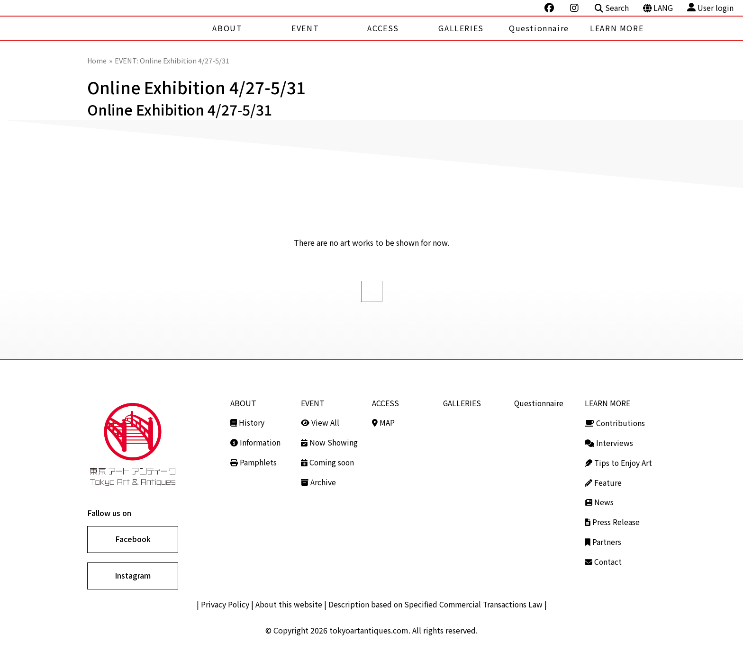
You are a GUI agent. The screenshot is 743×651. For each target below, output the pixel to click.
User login (710, 7)
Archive (318, 480)
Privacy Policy (223, 605)
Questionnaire (539, 28)
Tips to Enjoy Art (619, 461)
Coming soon (328, 461)
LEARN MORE (616, 28)
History (247, 422)
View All (320, 422)
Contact (603, 558)
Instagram (133, 576)
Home (97, 60)
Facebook (133, 539)
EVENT (305, 28)
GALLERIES (460, 28)
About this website (287, 605)
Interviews (609, 441)
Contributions (615, 422)
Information (256, 441)
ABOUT (227, 28)
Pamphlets (253, 461)
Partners (603, 539)
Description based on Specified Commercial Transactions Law (436, 605)
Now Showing (330, 441)
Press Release (612, 519)
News (599, 500)
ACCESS (383, 28)
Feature (603, 480)
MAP (383, 422)
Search (612, 7)
